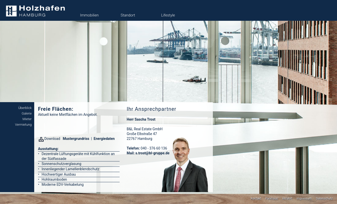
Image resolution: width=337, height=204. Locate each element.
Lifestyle (168, 15)
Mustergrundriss (75, 139)
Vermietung (23, 124)
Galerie (27, 113)
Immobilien (89, 15)
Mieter (27, 119)
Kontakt (256, 198)
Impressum (304, 198)
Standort (128, 15)
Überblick (25, 108)
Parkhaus (271, 198)
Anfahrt (287, 198)
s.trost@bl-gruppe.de (153, 153)
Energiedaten (104, 139)
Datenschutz (324, 198)
